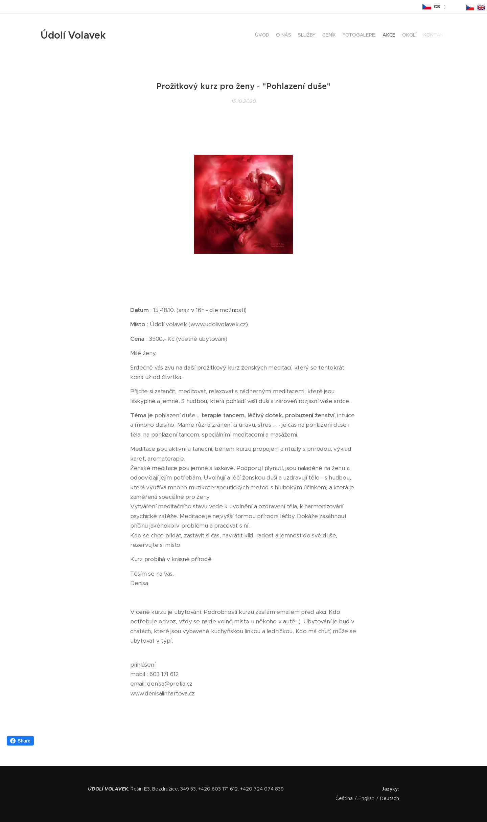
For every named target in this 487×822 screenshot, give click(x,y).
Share (20, 740)
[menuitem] (399, 35)
